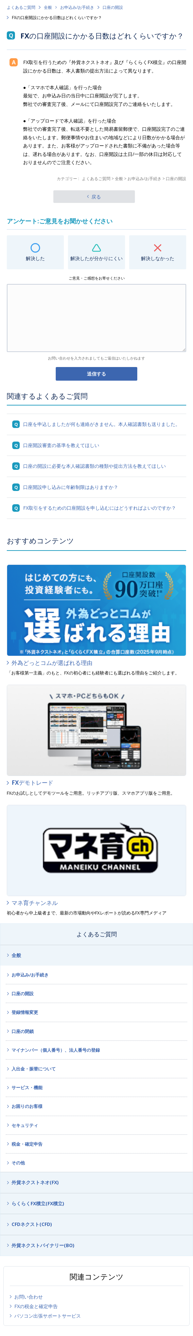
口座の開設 (113, 7)
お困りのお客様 (27, 1106)
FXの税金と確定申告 (36, 1306)
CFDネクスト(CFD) (32, 1224)
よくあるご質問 (21, 7)
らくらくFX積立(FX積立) (38, 1203)
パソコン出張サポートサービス (47, 1316)
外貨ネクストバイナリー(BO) (43, 1245)
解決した (35, 258)
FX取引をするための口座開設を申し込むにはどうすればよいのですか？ (99, 508)
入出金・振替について (34, 1069)
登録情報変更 (25, 1012)
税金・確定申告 (27, 1144)
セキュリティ (25, 1125)
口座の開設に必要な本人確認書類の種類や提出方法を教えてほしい (94, 466)
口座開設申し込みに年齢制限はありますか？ (70, 487)
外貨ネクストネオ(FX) (35, 1182)
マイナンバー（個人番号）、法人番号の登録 (56, 1050)
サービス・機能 (27, 1087)
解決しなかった (157, 258)
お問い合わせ (28, 1296)
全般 (48, 7)
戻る (96, 196)
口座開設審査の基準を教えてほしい (61, 445)
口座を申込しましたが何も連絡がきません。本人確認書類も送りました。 (101, 424)
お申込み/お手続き (77, 7)
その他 (18, 1163)
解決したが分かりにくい (96, 258)
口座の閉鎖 (23, 1031)
